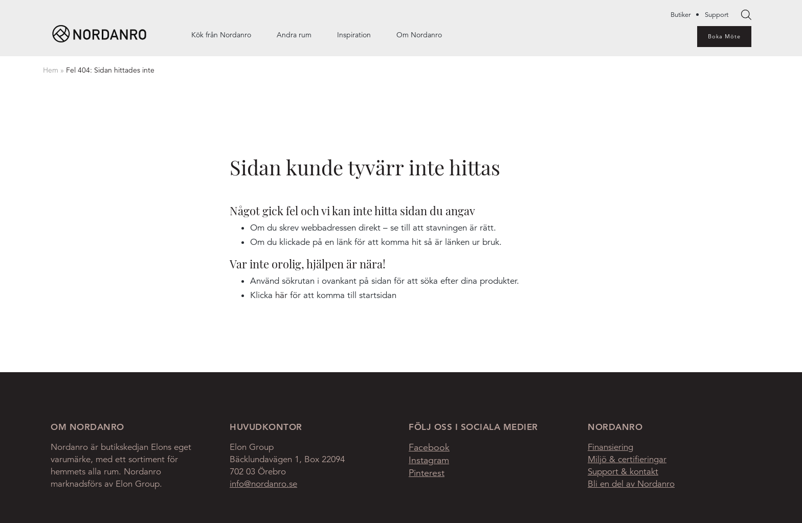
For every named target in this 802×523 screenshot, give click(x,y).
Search (746, 15)
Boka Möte (724, 36)
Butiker (680, 15)
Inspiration (354, 34)
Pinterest (426, 473)
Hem (50, 70)
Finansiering (610, 447)
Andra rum (294, 34)
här (281, 295)
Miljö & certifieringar (627, 459)
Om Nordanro (419, 34)
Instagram (429, 460)
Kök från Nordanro (221, 34)
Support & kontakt (623, 471)
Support (716, 15)
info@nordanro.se (263, 484)
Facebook (429, 447)
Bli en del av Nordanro (631, 484)
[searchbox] (746, 15)
